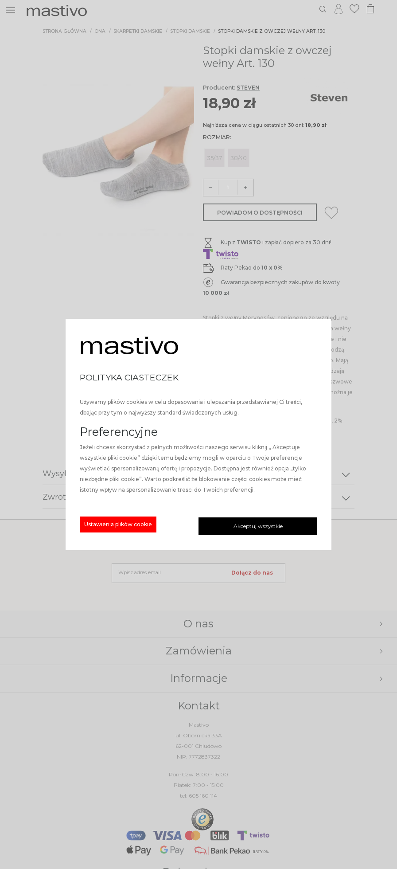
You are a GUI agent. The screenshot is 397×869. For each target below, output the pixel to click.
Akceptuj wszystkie (258, 526)
